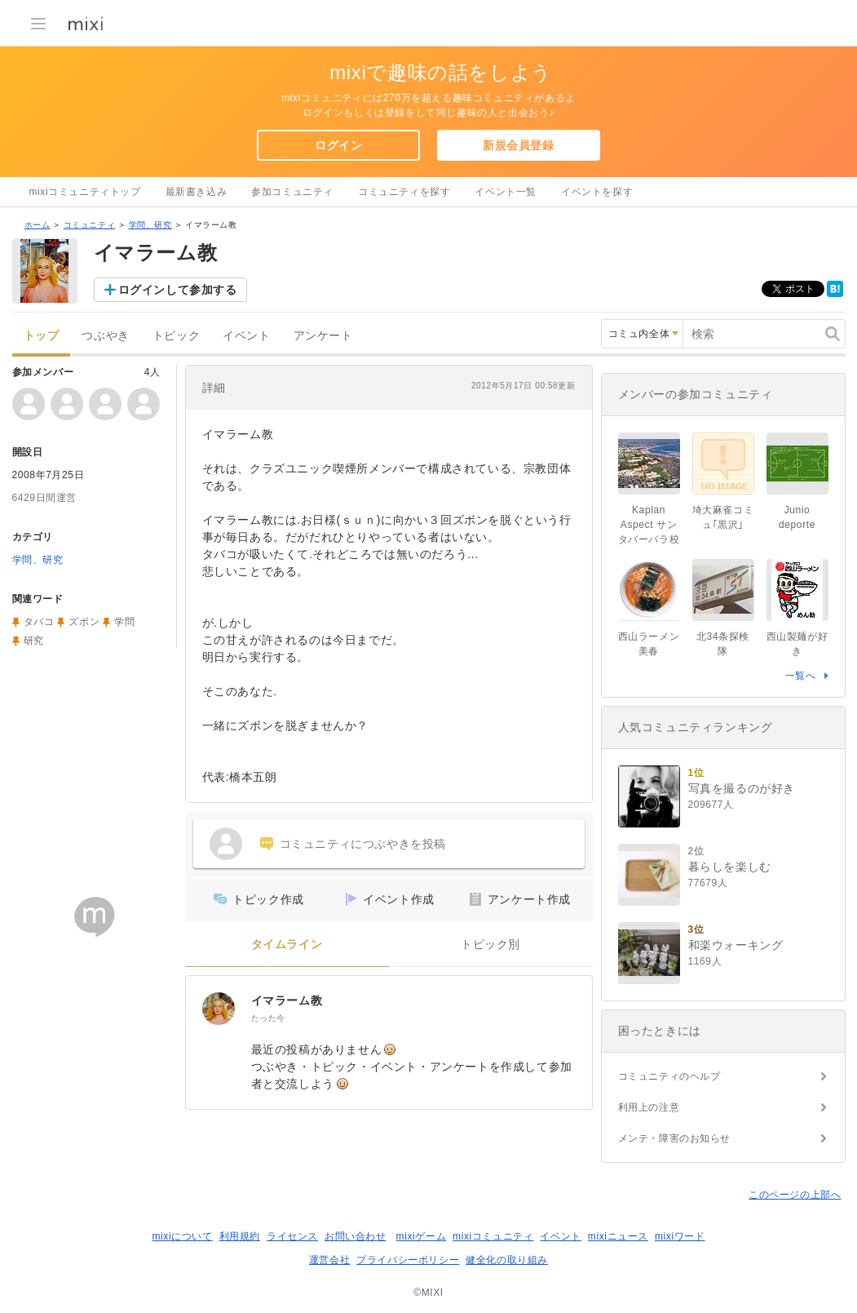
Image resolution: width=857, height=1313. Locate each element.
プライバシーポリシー (407, 1260)
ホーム (37, 224)
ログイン (338, 145)
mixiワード (680, 1236)
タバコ (39, 622)
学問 (124, 622)
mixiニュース (618, 1236)
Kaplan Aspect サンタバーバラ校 (649, 524)
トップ (42, 336)
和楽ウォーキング (736, 944)
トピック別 (490, 944)
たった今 (268, 1018)
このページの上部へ (795, 1194)
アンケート (323, 336)
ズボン (83, 622)
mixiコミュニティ (493, 1236)
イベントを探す (597, 191)
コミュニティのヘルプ (669, 1076)
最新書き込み (197, 191)
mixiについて (182, 1236)
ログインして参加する (177, 289)
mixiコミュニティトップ (85, 191)
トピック (176, 336)
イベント (246, 336)
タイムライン (287, 944)
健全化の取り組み (507, 1260)
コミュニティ (90, 224)
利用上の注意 (649, 1107)
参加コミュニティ (292, 191)
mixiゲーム (421, 1236)
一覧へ (800, 675)
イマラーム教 (287, 1000)
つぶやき (105, 336)
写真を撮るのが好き (741, 788)
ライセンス (292, 1236)
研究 (34, 640)
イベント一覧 (506, 191)
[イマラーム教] (218, 1008)
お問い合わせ (356, 1236)
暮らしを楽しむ (729, 866)
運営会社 (329, 1260)
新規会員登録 (518, 145)
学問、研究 (150, 224)
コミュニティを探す (404, 191)
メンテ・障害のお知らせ (674, 1138)
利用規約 (239, 1236)
